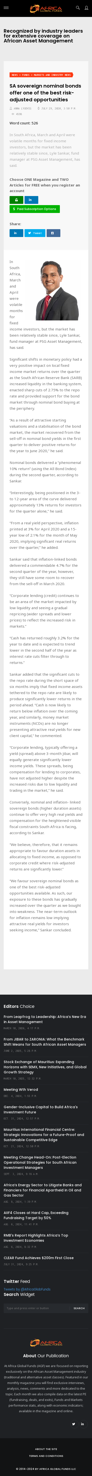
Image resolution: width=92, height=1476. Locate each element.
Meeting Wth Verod (21, 1089)
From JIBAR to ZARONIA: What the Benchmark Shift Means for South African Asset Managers (45, 1042)
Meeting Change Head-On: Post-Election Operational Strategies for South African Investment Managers (40, 1162)
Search (79, 1308)
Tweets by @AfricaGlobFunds (27, 1289)
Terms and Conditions (46, 1456)
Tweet (35, 233)
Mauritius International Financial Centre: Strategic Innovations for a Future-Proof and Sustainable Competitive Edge (44, 1134)
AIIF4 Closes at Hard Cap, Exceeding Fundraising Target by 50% (36, 1215)
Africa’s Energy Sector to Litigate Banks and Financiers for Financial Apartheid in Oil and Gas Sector (43, 1190)
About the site (46, 1449)
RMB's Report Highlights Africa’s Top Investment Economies (36, 1238)
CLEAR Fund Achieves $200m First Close (39, 1257)
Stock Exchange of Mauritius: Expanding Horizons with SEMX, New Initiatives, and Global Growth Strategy (45, 1067)
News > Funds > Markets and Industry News (41, 75)
